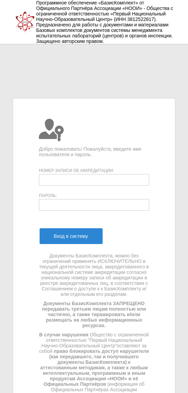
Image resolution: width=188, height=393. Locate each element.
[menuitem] (71, 236)
